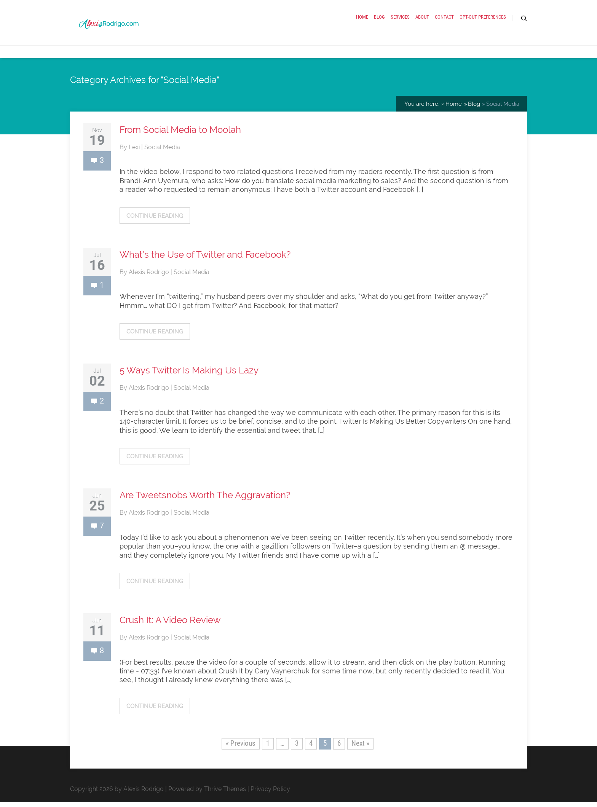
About (422, 20)
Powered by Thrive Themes (207, 793)
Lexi (135, 152)
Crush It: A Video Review (170, 624)
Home (362, 20)
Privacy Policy (270, 793)
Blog (379, 20)
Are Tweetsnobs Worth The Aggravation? (205, 500)
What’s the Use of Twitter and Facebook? (205, 259)
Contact (444, 20)
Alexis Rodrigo (150, 277)
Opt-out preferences (483, 20)
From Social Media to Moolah (180, 134)
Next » (360, 748)
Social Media (162, 152)
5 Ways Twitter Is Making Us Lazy (189, 375)
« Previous (240, 748)
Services (400, 20)
